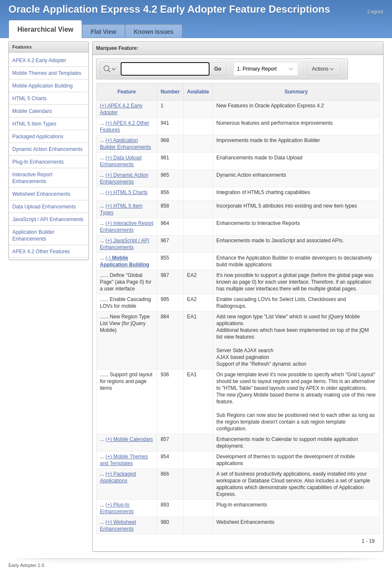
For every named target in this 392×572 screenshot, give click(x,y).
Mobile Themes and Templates (46, 73)
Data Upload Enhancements (44, 207)
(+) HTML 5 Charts (126, 192)
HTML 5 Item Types (34, 124)
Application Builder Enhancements (33, 235)
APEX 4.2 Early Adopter (39, 60)
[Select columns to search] (110, 69)
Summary (296, 92)
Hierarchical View (45, 29)
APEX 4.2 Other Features (41, 252)
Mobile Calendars (32, 111)
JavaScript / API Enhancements (47, 219)
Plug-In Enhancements (37, 162)
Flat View (103, 31)
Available (198, 92)
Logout (375, 12)
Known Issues (154, 31)
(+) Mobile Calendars (129, 439)
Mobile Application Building (42, 86)
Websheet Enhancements (41, 194)
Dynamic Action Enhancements (47, 149)
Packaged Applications (37, 137)
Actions (323, 69)
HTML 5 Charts (29, 98)
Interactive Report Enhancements (32, 178)
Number (169, 92)
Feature (127, 92)
